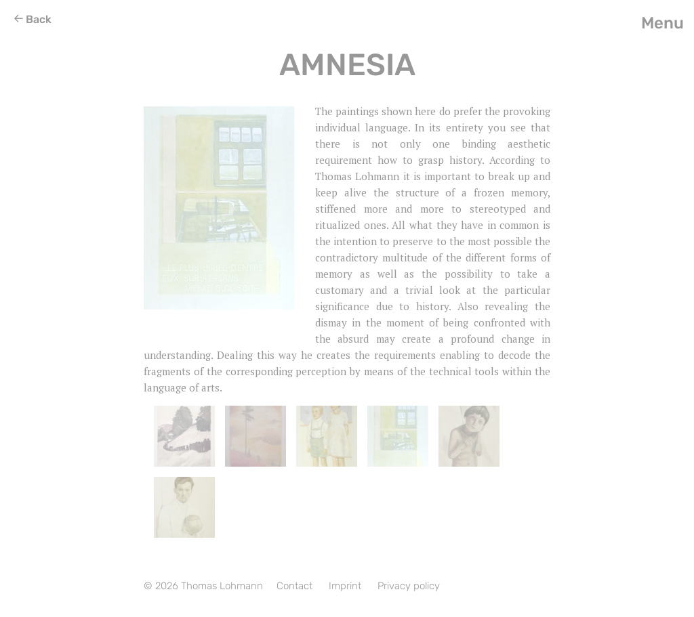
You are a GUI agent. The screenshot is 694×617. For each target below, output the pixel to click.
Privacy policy (408, 586)
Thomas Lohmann (222, 586)
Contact (294, 586)
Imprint (345, 586)
